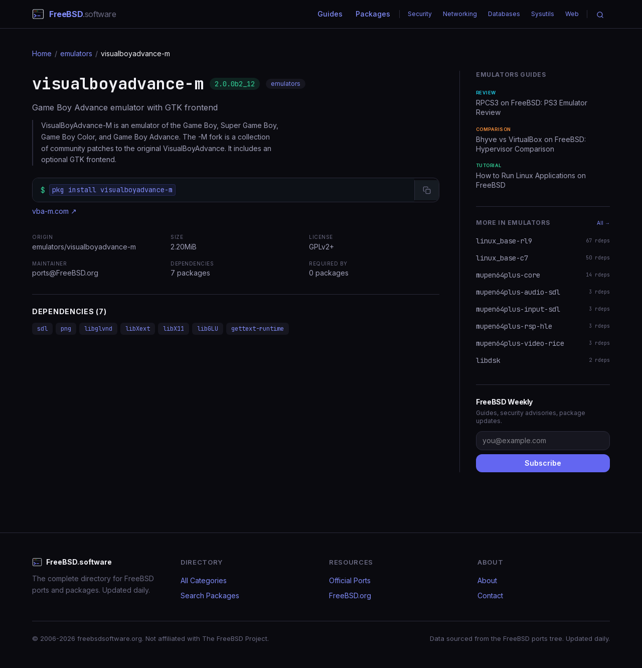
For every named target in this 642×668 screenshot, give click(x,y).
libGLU (207, 329)
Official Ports (350, 580)
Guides (330, 14)
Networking (460, 14)
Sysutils (542, 14)
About (487, 580)
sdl (42, 329)
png (66, 329)
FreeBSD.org (350, 595)
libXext (137, 329)
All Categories (204, 580)
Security (420, 14)
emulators (76, 53)
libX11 (173, 329)
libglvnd (98, 329)
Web (572, 14)
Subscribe (543, 463)
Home (42, 53)
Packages (373, 14)
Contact (490, 595)
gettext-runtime (257, 329)
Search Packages (210, 595)
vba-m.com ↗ (54, 211)
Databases (504, 14)
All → (603, 223)
